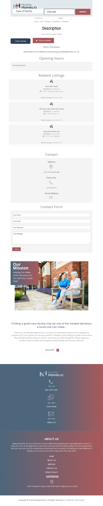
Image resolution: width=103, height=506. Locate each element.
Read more (49, 350)
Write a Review (43, 40)
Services (51, 466)
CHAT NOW (51, 407)
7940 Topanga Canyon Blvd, (53, 91)
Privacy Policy (51, 474)
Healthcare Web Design (75, 501)
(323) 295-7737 (57, 143)
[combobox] (28, 12)
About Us (51, 462)
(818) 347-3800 (57, 98)
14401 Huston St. (53, 114)
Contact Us (51, 470)
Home (51, 458)
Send (16, 249)
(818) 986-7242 (57, 120)
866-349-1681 (51, 390)
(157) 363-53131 (51, 188)
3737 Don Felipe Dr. (53, 136)
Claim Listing (20, 41)
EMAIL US (51, 423)
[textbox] (28, 12)
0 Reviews (65, 21)
